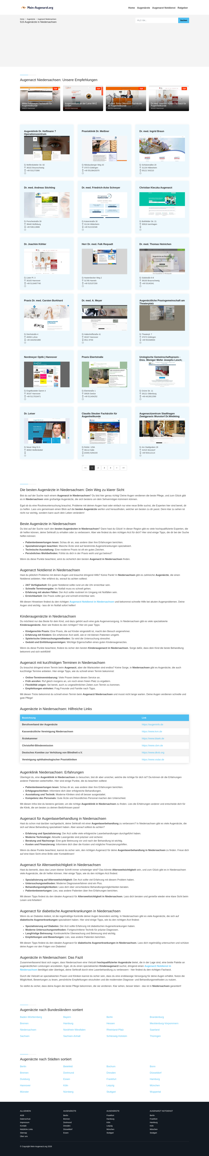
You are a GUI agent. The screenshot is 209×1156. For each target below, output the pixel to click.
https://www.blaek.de (153, 738)
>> (123, 468)
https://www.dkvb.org (153, 752)
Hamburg (110, 1119)
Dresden (66, 1126)
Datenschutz (25, 1119)
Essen (66, 1133)
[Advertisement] (104, 44)
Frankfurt (110, 1115)
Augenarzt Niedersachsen (47, 19)
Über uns (24, 1136)
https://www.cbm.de (152, 745)
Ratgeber (183, 7)
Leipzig (109, 1126)
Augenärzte (143, 7)
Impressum (24, 1122)
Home (131, 7)
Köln (108, 1122)
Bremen (66, 1119)
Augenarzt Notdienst (163, 7)
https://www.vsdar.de (153, 759)
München (110, 1129)
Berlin (65, 1115)
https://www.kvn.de (152, 731)
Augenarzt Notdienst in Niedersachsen (91, 601)
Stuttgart (110, 1133)
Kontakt (23, 1126)
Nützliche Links (26, 1129)
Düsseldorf (67, 1129)
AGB (22, 1115)
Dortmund (67, 1122)
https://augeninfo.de (152, 724)
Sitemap (23, 1133)
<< (85, 468)
